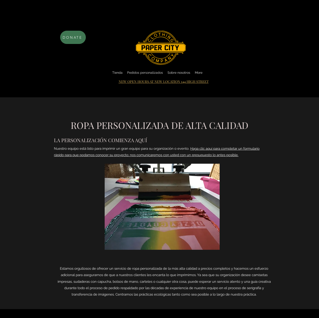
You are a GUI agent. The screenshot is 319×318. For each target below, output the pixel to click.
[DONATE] (73, 37)
